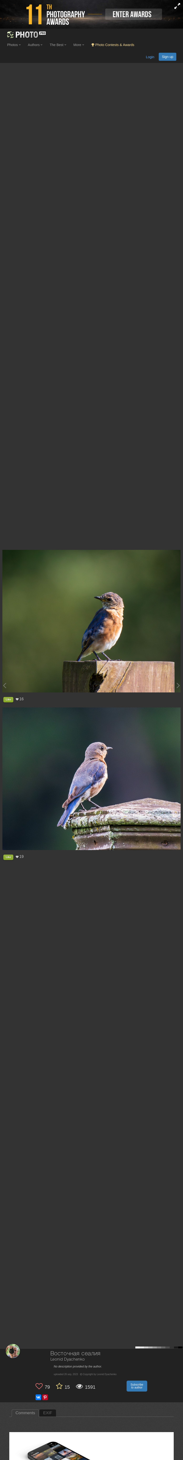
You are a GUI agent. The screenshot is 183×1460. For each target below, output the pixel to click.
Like (8, 699)
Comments (25, 1413)
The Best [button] (58, 44)
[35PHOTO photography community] (26, 35)
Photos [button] (14, 44)
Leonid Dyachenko (68, 1359)
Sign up (167, 56)
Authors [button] (35, 44)
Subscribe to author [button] (137, 1386)
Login (150, 57)
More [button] (78, 44)
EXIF (47, 1413)
